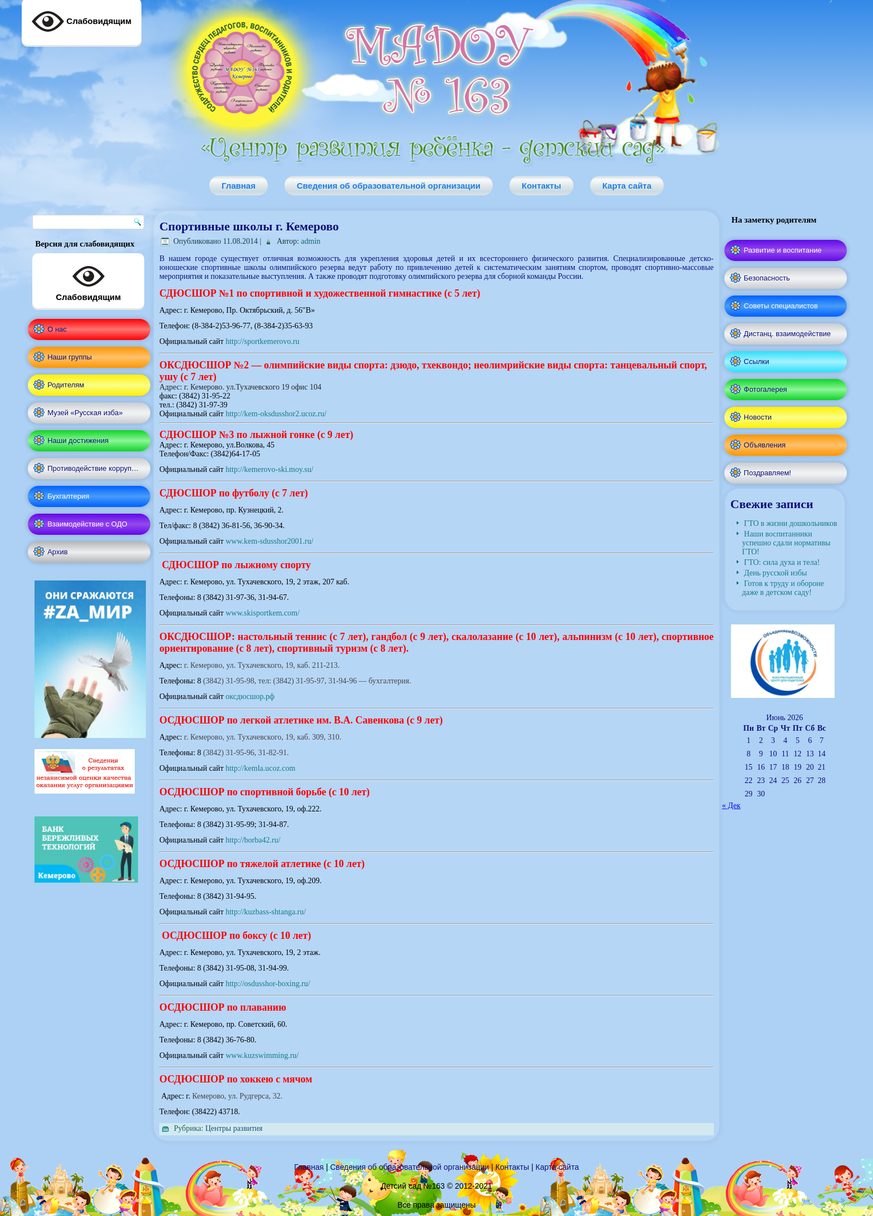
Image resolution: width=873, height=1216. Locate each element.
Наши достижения (78, 440)
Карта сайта (626, 185)
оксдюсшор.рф (249, 696)
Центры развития (234, 1128)
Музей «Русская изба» (84, 412)
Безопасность (767, 278)
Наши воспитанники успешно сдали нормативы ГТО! (786, 543)
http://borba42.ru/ (252, 840)
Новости (758, 417)
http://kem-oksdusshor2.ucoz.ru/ (275, 414)
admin (311, 241)
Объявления (765, 445)
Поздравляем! (767, 473)
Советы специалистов (781, 306)
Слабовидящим (88, 281)
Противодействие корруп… (93, 468)
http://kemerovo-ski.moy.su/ (269, 469)
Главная (239, 185)
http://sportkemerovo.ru (262, 341)
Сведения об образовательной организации (388, 185)
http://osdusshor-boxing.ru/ (267, 983)
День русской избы (775, 573)
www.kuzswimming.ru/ (261, 1055)
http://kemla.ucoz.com (260, 768)
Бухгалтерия (68, 496)
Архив (57, 552)
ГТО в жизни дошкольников (790, 523)
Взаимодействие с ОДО (87, 524)
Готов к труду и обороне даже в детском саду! (783, 588)
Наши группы (69, 357)
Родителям (65, 385)
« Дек (731, 805)
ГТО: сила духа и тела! (782, 562)
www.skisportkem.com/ (262, 613)
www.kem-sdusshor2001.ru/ (269, 541)
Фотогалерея (765, 389)
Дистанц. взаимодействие (787, 333)
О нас (57, 329)
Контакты (541, 185)
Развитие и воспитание (783, 250)
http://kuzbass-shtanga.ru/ (265, 912)
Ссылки (756, 361)
